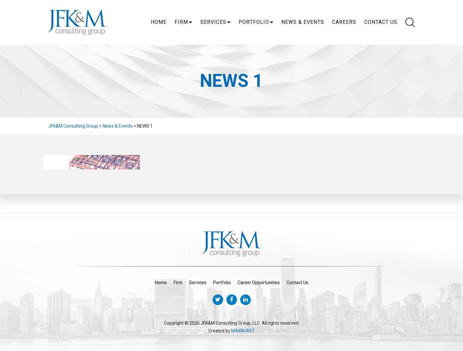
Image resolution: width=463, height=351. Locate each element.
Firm (181, 22)
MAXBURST (243, 331)
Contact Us (380, 22)
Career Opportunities (259, 282)
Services (213, 22)
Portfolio (254, 22)
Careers (344, 22)
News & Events (302, 22)
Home (159, 22)
